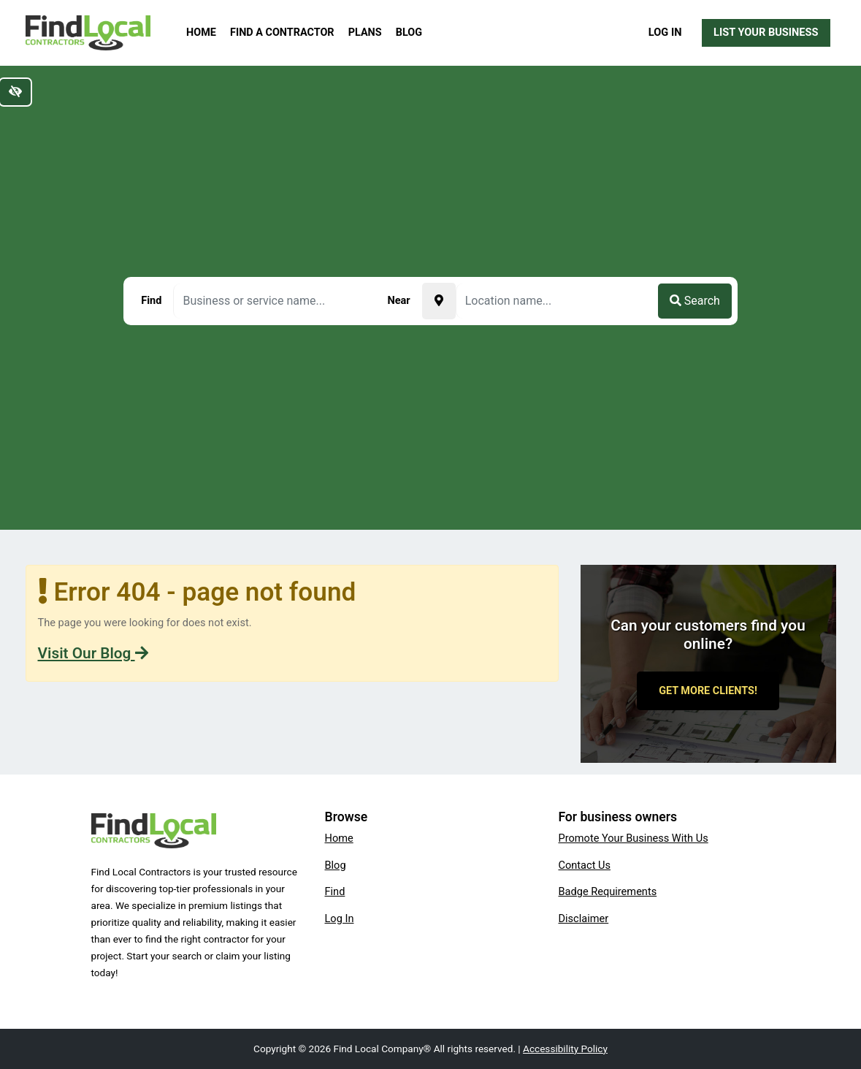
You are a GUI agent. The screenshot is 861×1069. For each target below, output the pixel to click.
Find (334, 891)
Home (201, 32)
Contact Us (584, 865)
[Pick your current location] (439, 301)
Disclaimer (583, 918)
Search (695, 301)
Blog (409, 32)
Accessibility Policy (565, 1048)
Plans (365, 32)
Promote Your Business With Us (633, 838)
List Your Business (765, 32)
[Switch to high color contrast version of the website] (15, 92)
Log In (665, 32)
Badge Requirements (607, 891)
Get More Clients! (708, 691)
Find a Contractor (282, 32)
